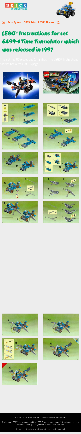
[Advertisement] (40, 270)
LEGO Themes (46, 22)
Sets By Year (14, 22)
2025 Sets (30, 22)
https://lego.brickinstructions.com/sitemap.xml (44, 429)
